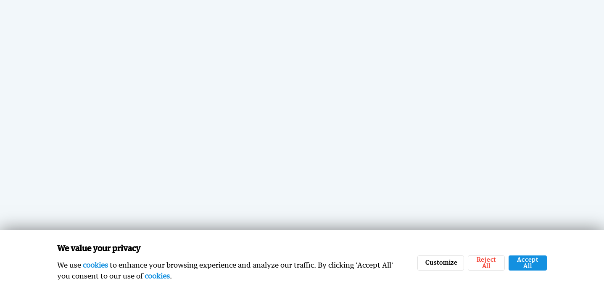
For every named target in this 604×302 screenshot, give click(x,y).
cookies (95, 264)
